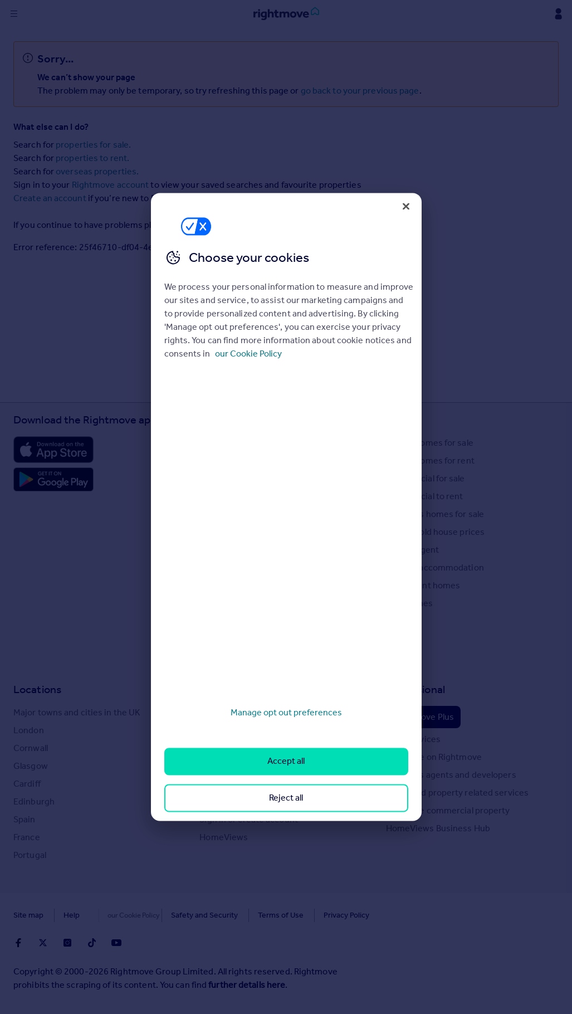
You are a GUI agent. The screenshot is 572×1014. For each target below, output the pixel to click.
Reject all (286, 797)
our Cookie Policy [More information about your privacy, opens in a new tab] (248, 353)
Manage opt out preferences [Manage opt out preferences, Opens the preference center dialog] (286, 712)
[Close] (406, 206)
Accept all (286, 761)
